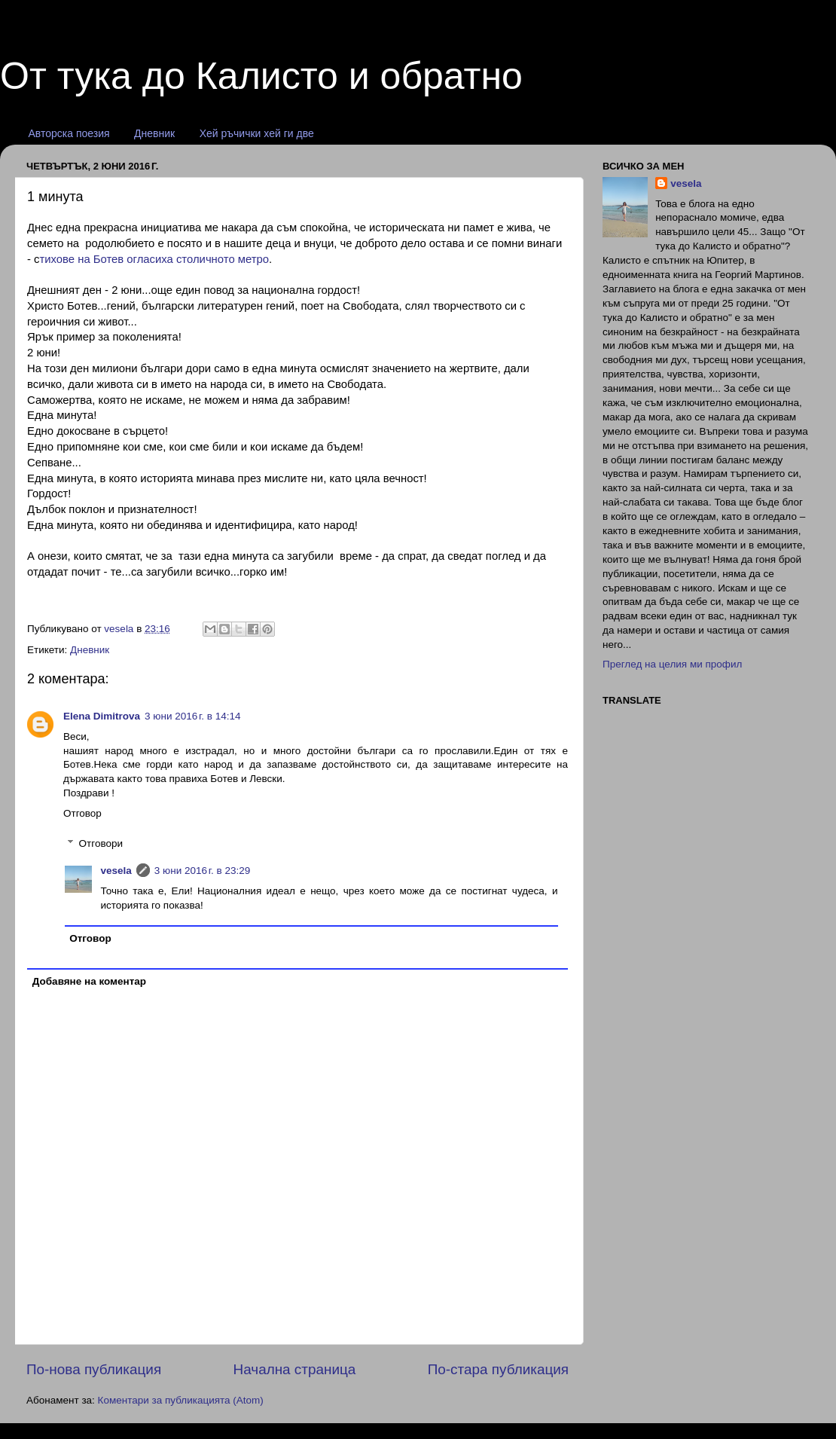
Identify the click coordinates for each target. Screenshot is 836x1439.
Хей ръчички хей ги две (257, 133)
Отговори (101, 843)
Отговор (82, 813)
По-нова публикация (93, 1369)
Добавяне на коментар (89, 981)
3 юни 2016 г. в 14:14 (193, 716)
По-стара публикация (498, 1369)
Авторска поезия (69, 133)
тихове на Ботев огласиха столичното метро (155, 259)
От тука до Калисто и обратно (261, 76)
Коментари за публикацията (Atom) (181, 1400)
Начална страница (294, 1369)
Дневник (154, 133)
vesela (116, 870)
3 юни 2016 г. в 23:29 (202, 870)
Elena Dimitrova (101, 716)
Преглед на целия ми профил (672, 664)
